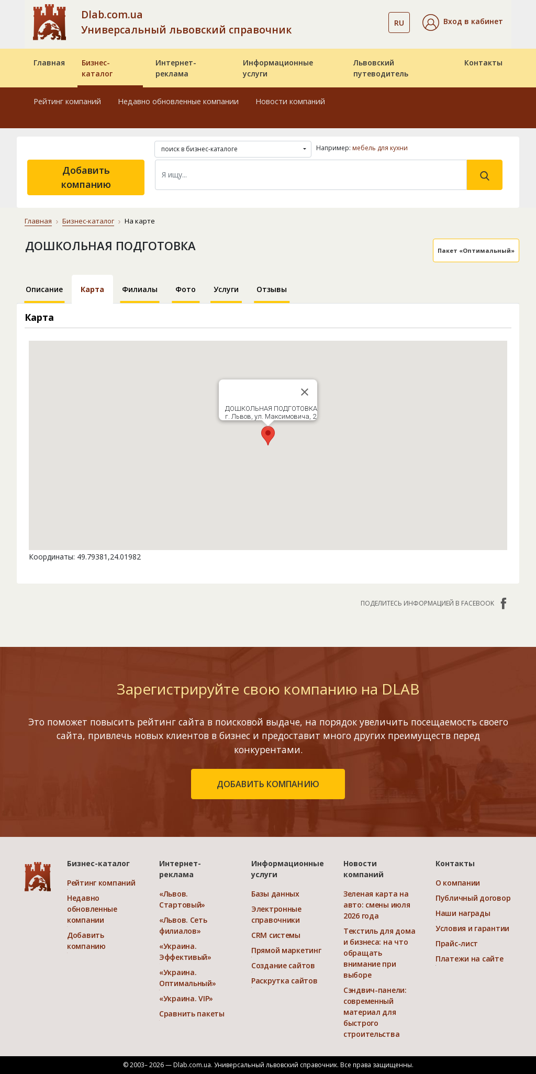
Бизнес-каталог (97, 68)
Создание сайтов (283, 965)
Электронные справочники (276, 914)
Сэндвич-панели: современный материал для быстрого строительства (375, 1012)
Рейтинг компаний (67, 101)
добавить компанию (268, 784)
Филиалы (140, 289)
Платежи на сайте (470, 959)
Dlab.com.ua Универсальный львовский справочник (186, 22)
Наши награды (463, 913)
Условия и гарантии (472, 928)
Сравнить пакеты (192, 1014)
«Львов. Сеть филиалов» (183, 925)
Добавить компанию (86, 177)
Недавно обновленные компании (178, 101)
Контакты (483, 63)
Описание (44, 289)
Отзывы (271, 289)
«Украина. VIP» (186, 998)
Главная (49, 63)
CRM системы (275, 935)
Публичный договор (473, 898)
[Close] (304, 392)
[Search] (311, 175)
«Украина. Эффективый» (185, 951)
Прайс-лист (457, 943)
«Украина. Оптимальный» (187, 977)
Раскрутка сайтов (284, 981)
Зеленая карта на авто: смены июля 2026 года (376, 905)
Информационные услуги (278, 68)
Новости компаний (290, 101)
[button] (462, 22)
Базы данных (275, 894)
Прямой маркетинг (286, 950)
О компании (458, 883)
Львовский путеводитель (380, 68)
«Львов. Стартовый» (182, 899)
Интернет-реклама (175, 68)
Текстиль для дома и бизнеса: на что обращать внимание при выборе (379, 953)
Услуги (226, 289)
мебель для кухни (380, 147)
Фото (185, 289)
